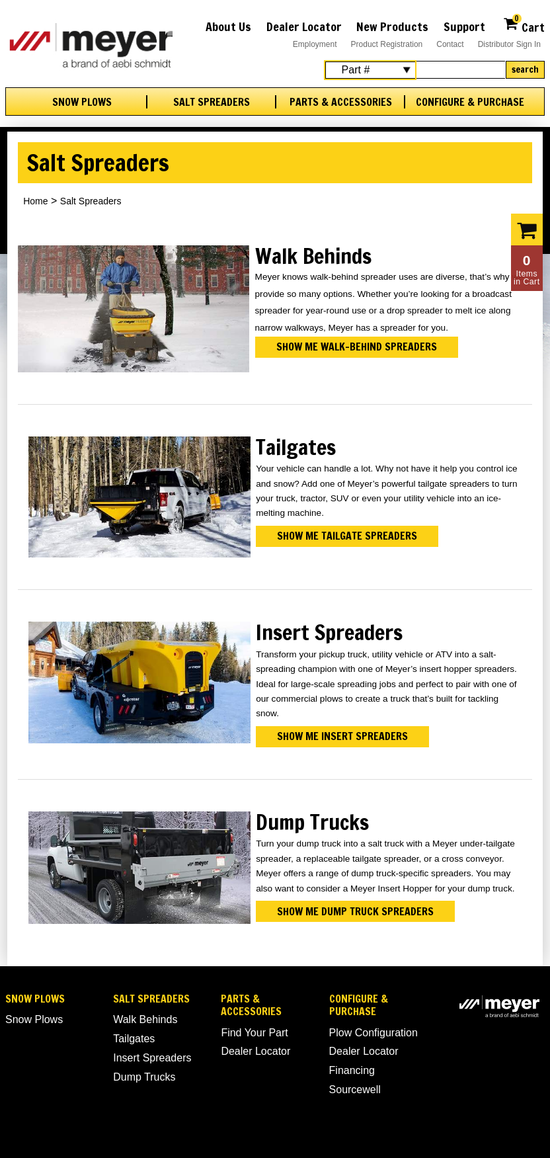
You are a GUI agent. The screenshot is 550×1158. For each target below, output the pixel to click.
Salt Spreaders (211, 102)
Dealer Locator (304, 26)
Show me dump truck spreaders (355, 911)
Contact (449, 44)
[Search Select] (370, 70)
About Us (228, 26)
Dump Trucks (144, 1077)
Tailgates (134, 1038)
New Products (392, 26)
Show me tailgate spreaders (347, 535)
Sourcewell (355, 1089)
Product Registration (387, 44)
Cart (524, 25)
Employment (315, 44)
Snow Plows (82, 102)
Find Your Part (254, 1032)
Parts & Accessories (341, 102)
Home (35, 201)
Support (464, 26)
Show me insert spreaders (342, 736)
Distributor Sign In (509, 44)
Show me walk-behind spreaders (356, 346)
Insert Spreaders (152, 1057)
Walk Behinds (145, 1019)
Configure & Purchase (470, 102)
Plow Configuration (373, 1032)
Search (525, 69)
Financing (352, 1070)
